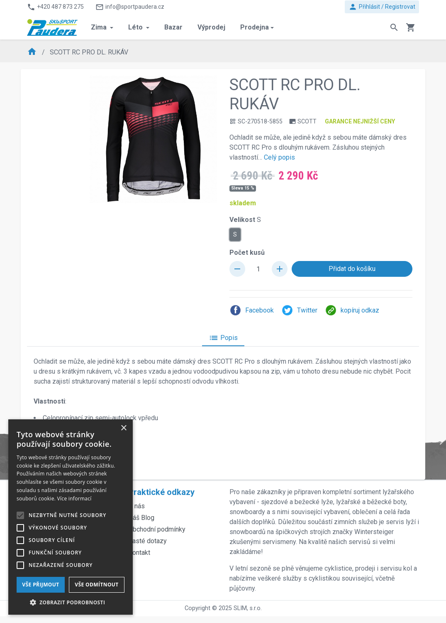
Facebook (251, 310)
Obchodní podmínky (156, 529)
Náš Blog (141, 518)
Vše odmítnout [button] (96, 584)
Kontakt (139, 553)
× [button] (123, 428)
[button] (70, 602)
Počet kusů (247, 252)
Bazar (173, 27)
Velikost (245, 220)
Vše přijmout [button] (40, 584)
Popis (223, 338)
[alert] (70, 517)
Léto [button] (136, 27)
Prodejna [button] (254, 27)
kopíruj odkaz (352, 310)
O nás (136, 506)
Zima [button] (99, 27)
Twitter (299, 310)
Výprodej (211, 27)
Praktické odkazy (161, 492)
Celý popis (279, 157)
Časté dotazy (147, 541)
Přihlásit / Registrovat (382, 6)
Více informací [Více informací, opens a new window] (74, 498)
